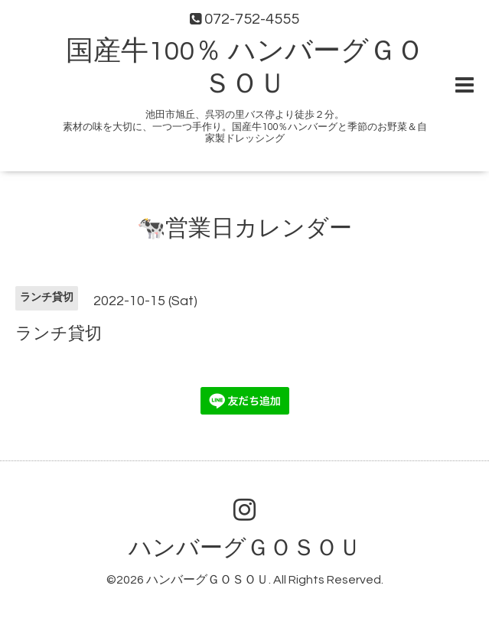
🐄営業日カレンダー (244, 228)
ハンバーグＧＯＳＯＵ (245, 548)
